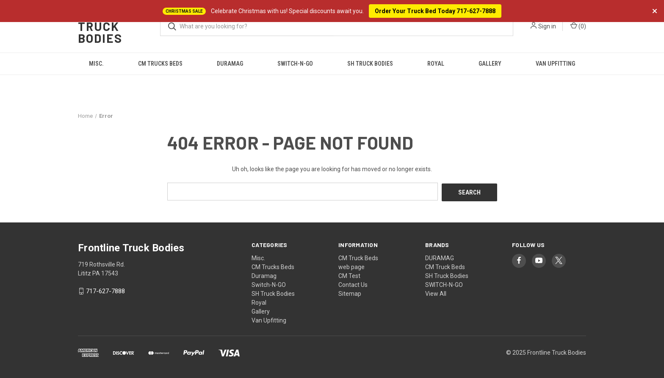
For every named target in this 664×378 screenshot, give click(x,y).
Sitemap (349, 292)
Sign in (547, 26)
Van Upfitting (555, 63)
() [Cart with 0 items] (578, 26)
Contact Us (353, 283)
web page (351, 265)
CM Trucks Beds (160, 63)
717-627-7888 (105, 290)
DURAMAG (439, 256)
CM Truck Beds (358, 256)
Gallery (490, 63)
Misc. (96, 63)
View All (435, 292)
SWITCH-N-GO (444, 283)
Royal (435, 63)
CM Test (349, 274)
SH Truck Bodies (370, 63)
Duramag (230, 63)
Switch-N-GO (295, 63)
